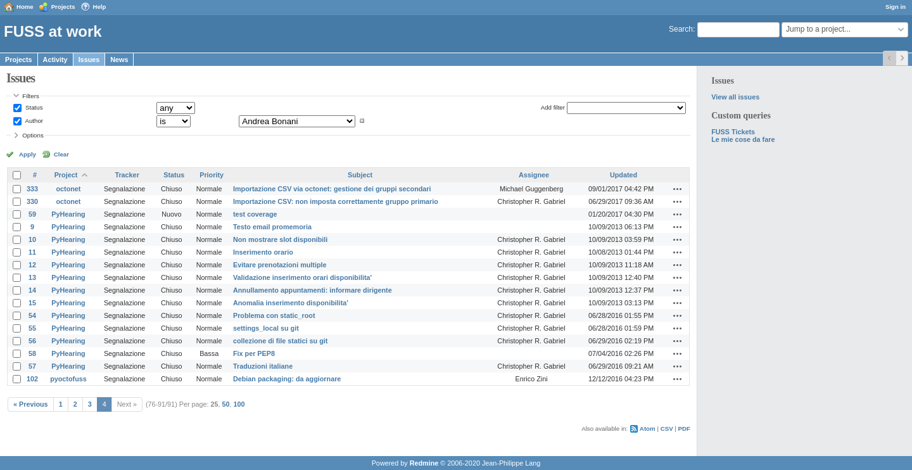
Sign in (895, 6)
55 (32, 328)
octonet (68, 189)
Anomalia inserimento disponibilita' (290, 303)
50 (226, 404)
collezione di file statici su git (280, 341)
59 (32, 214)
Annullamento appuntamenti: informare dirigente (312, 290)
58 (32, 353)
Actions (678, 189)
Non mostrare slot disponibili (280, 239)
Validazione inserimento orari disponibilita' (302, 277)
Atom (648, 428)
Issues (89, 59)
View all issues (735, 97)
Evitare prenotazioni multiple (280, 265)
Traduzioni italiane (263, 366)
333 (32, 189)
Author (33, 120)
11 (32, 252)
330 (32, 201)
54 (32, 315)
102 (32, 379)
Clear (61, 154)
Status (32, 107)
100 (239, 404)
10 (32, 239)
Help (99, 6)
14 (32, 290)
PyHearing (68, 214)
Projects (63, 6)
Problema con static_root (274, 315)
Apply (27, 154)
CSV (667, 428)
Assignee (534, 175)
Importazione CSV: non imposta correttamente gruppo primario (335, 201)
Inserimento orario (263, 252)
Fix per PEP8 (254, 353)
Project (66, 175)
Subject (360, 175)
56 (32, 341)
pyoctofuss (68, 379)
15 (32, 303)
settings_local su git (266, 328)
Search (681, 29)
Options (33, 135)
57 (32, 366)
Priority (212, 175)
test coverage (255, 214)
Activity (55, 59)
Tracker (127, 175)
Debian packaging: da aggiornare (287, 379)
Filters (30, 95)
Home (25, 6)
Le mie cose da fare (743, 139)
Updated (623, 175)
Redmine (424, 463)
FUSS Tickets (733, 132)
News (119, 59)
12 (32, 265)
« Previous (30, 404)
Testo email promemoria (272, 227)
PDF (684, 428)
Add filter (553, 107)
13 (32, 277)
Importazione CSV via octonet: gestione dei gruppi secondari (332, 189)
